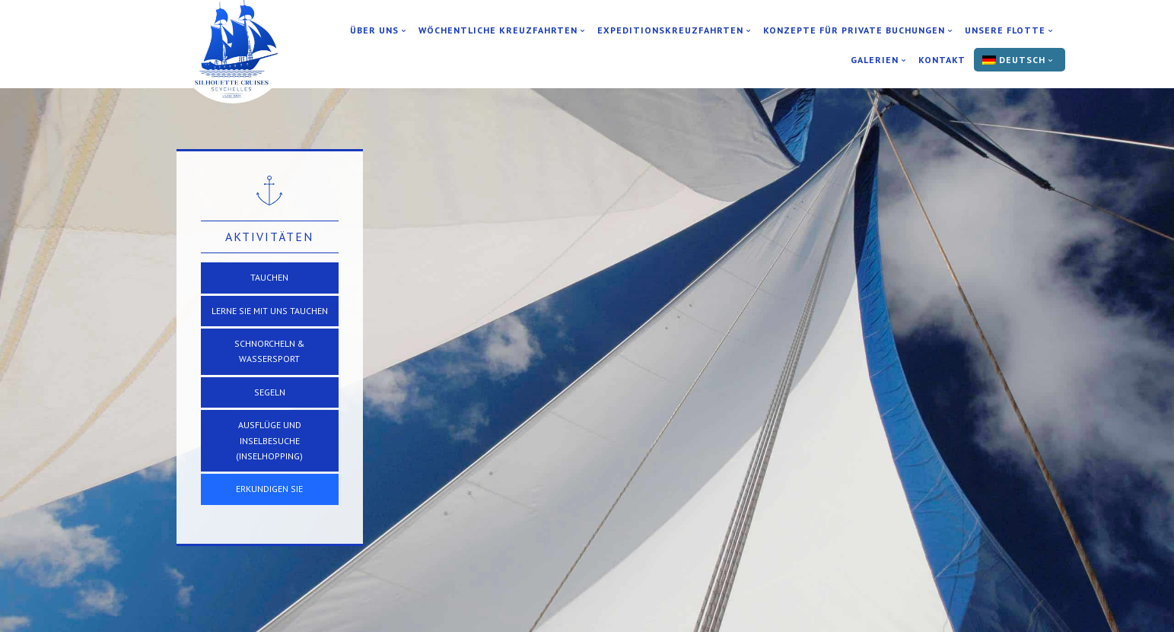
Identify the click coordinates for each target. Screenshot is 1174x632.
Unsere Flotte (1005, 30)
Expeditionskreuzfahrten (670, 30)
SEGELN (269, 392)
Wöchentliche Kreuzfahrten (497, 30)
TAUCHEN (269, 277)
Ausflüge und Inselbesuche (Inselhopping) (269, 440)
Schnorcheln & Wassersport (269, 351)
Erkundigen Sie (269, 488)
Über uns (374, 30)
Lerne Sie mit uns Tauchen (270, 310)
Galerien (875, 60)
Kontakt (942, 60)
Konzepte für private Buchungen (854, 30)
